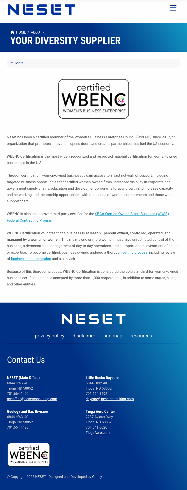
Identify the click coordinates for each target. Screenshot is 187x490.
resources (141, 336)
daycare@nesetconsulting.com (110, 399)
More (16, 63)
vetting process (135, 252)
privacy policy (49, 336)
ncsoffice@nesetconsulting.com (32, 399)
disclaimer (84, 336)
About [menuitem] (36, 32)
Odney (97, 477)
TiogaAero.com (97, 433)
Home (18, 32)
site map (113, 336)
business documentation (31, 259)
